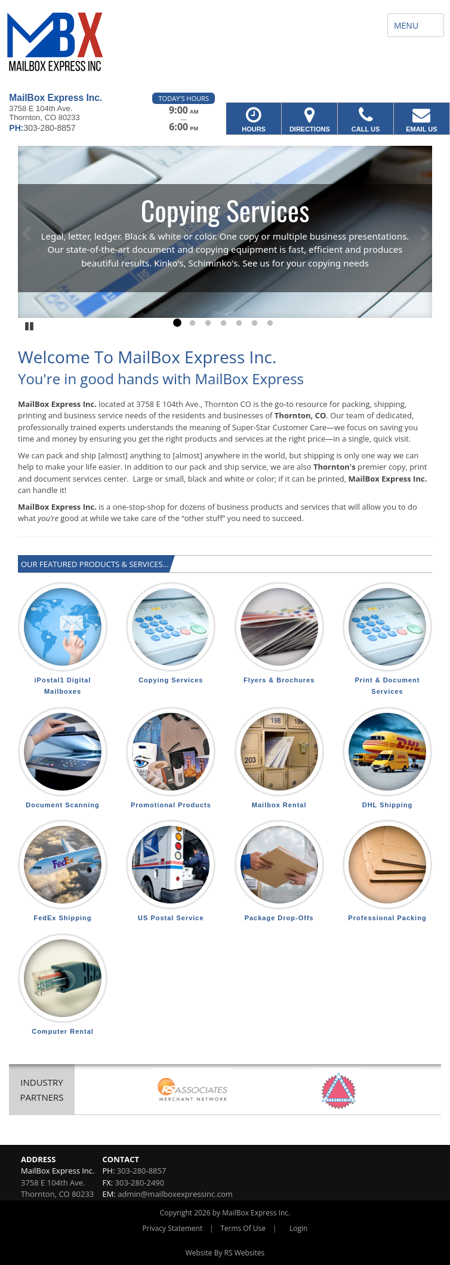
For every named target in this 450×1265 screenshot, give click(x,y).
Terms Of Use (243, 1228)
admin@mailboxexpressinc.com (175, 1194)
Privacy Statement (173, 1228)
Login (298, 1228)
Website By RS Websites (225, 1253)
